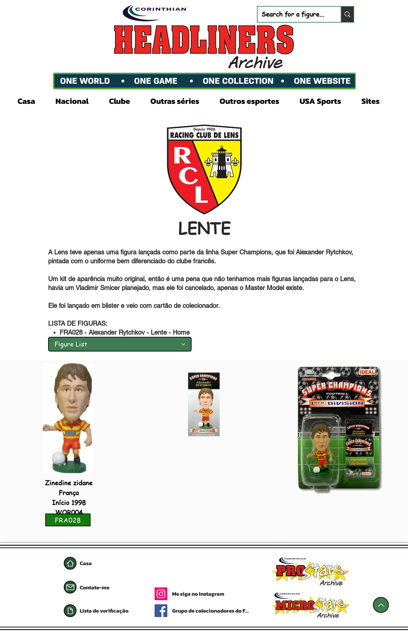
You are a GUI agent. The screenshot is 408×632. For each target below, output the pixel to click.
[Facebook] (161, 610)
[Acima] (381, 605)
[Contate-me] (102, 587)
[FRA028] (68, 520)
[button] (77, 100)
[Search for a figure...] (294, 14)
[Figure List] (120, 344)
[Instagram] (161, 593)
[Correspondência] (70, 587)
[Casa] (70, 563)
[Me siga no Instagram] (224, 593)
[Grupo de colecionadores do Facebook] (212, 610)
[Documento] (70, 610)
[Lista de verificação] (110, 610)
